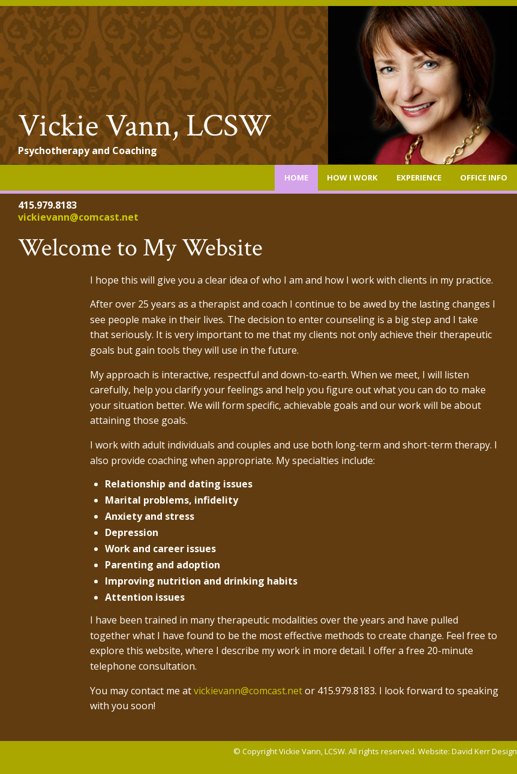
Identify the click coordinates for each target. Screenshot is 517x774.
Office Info (483, 177)
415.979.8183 (47, 205)
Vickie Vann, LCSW (145, 126)
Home (296, 177)
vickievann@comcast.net (78, 217)
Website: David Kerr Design (467, 751)
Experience (418, 177)
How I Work (352, 177)
